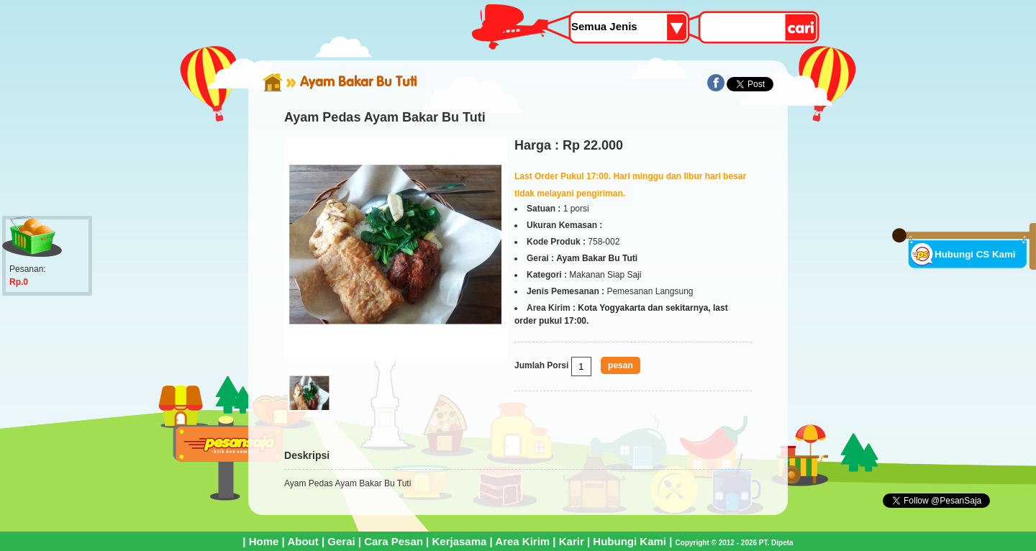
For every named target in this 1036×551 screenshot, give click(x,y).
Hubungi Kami (629, 541)
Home (264, 541)
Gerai (341, 541)
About (302, 541)
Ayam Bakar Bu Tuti (358, 81)
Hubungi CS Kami (975, 254)
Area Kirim (522, 541)
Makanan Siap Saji (605, 275)
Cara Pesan (393, 541)
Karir (571, 541)
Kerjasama (459, 541)
